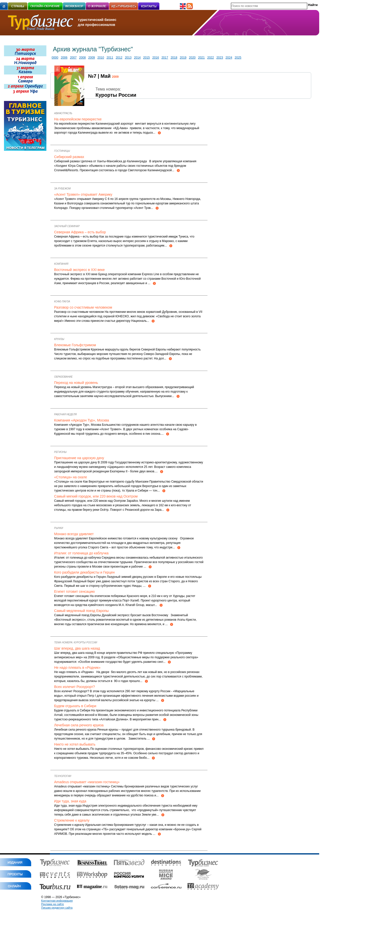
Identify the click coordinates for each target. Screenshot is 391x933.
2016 (155, 57)
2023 (219, 57)
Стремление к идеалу (72, 820)
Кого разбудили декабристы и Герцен (84, 572)
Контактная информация (57, 900)
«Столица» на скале (70, 477)
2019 (183, 57)
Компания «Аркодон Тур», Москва (81, 420)
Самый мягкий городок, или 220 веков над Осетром (96, 496)
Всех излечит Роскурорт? (74, 687)
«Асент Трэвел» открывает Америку (83, 194)
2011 (109, 57)
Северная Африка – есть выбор (80, 232)
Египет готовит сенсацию (74, 592)
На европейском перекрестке (77, 119)
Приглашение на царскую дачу (79, 458)
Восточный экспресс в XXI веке (79, 270)
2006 (64, 57)
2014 (137, 57)
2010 (101, 57)
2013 (128, 57)
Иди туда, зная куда (70, 801)
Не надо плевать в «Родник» (77, 668)
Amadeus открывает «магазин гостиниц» (86, 782)
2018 (174, 57)
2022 (210, 57)
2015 (146, 57)
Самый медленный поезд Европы (81, 611)
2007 (73, 57)
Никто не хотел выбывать (75, 744)
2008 (82, 57)
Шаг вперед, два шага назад (77, 648)
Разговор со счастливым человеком (83, 307)
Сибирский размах (69, 157)
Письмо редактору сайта (57, 907)
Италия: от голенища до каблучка (81, 553)
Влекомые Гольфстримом (75, 345)
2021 (201, 57)
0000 (55, 57)
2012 (119, 57)
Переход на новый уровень (76, 383)
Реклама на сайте (52, 904)
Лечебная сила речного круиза (78, 725)
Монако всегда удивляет (74, 534)
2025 (238, 57)
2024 (228, 57)
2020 (192, 57)
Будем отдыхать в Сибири (75, 706)
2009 (91, 57)
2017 (164, 57)
